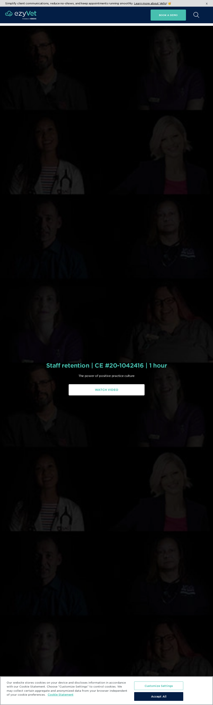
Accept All (158, 696)
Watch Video (106, 389)
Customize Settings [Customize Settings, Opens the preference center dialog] (159, 686)
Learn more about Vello (150, 3)
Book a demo (168, 15)
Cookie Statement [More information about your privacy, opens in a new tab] (60, 694)
